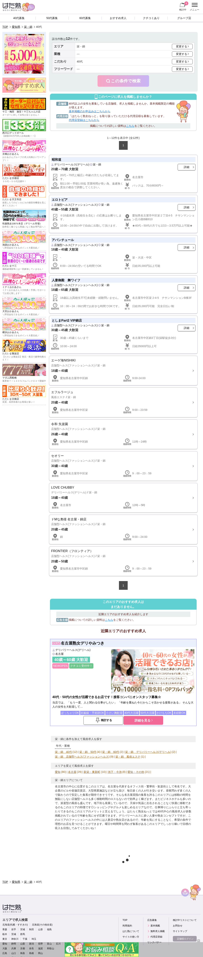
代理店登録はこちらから (84, 120)
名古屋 (59, 653)
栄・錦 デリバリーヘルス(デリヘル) (148, 751)
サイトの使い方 (131, 936)
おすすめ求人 (118, 18)
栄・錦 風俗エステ (127, 756)
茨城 (13, 934)
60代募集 (85, 18)
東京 (4, 939)
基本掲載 (155, 925)
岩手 (13, 929)
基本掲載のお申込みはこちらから (89, 111)
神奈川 (14, 939)
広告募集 (152, 920)
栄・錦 (28, 26)
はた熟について (131, 931)
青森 (4, 929)
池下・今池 (115, 771)
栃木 (4, 934)
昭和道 (56, 159)
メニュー (194, 7)
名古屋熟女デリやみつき (82, 643)
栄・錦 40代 (63, 751)
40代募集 (19, 18)
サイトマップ (180, 931)
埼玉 (34, 939)
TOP (5, 26)
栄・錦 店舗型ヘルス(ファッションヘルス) (82, 756)
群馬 (22, 934)
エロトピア (60, 199)
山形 (40, 929)
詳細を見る (142, 720)
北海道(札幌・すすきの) (15, 924)
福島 (49, 929)
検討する (106, 720)
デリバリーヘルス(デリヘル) (71, 164)
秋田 (31, 929)
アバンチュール (63, 240)
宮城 (22, 929)
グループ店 (184, 18)
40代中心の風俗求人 (170, 811)
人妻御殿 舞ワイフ (66, 280)
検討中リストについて (185, 920)
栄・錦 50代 (87, 751)
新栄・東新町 (92, 771)
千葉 (25, 939)
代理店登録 (156, 936)
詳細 (186, 167)
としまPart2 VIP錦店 (67, 320)
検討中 (183, 6)
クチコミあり (151, 18)
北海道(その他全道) (42, 924)
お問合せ (177, 925)
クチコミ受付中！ (81, 665)
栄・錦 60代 (110, 751)
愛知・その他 (135, 771)
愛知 (57, 771)
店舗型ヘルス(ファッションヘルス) (76, 204)
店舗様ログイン (185, 938)
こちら (130, 125)
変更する (181, 46)
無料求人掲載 (157, 931)
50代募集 (52, 18)
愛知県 (16, 26)
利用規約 (127, 925)
